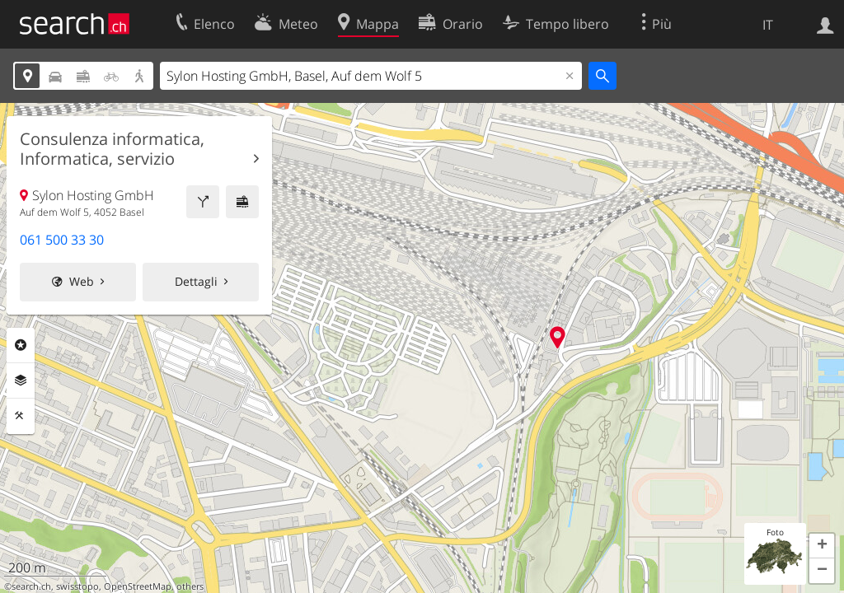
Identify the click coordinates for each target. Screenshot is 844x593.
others (190, 586)
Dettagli (196, 281)
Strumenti (21, 416)
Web (81, 281)
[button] (821, 546)
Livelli (21, 380)
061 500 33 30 (62, 240)
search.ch (31, 586)
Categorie (21, 345)
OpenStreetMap (137, 586)
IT (767, 25)
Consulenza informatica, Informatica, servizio (112, 149)
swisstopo (77, 586)
